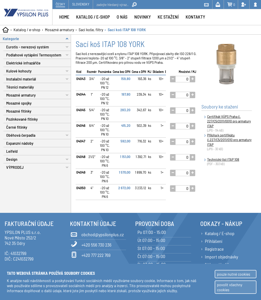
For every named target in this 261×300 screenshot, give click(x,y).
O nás (122, 16)
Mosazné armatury (59, 29)
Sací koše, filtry (91, 29)
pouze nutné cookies (233, 274)
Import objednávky (221, 256)
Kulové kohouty (38, 71)
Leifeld (12, 151)
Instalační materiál (38, 79)
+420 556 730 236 (90, 244)
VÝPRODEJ (38, 167)
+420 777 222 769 (90, 254)
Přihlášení (213, 241)
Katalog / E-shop (219, 233)
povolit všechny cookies (229, 287)
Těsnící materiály (20, 86)
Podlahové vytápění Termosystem (38, 55)
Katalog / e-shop (27, 29)
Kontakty (195, 16)
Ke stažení (168, 16)
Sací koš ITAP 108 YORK (127, 29)
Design (38, 159)
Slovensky (80, 4)
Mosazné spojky (19, 103)
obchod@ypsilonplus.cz (97, 233)
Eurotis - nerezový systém (38, 47)
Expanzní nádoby (19, 143)
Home (64, 16)
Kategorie (37, 39)
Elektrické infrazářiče (23, 62)
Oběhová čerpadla (38, 135)
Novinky (142, 16)
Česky (60, 4)
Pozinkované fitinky (22, 119)
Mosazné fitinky (18, 111)
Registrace (214, 249)
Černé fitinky (16, 127)
